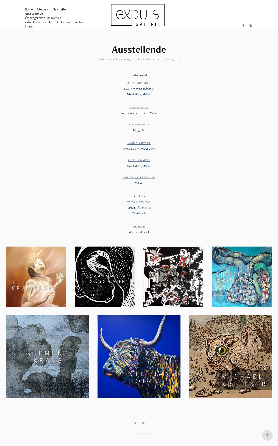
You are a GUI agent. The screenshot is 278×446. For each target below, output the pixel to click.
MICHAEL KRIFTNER (139, 143)
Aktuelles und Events (38, 22)
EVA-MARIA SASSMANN (139, 202)
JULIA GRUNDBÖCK (139, 83)
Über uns (43, 9)
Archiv (79, 22)
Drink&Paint (63, 22)
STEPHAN (134, 107)
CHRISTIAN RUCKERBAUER (139, 177)
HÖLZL (144, 107)
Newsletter (60, 9)
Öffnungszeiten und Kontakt (43, 18)
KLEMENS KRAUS (139, 124)
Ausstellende (34, 14)
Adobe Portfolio (146, 433)
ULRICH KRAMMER (139, 160)
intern (29, 26)
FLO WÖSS (139, 226)
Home (29, 9)
